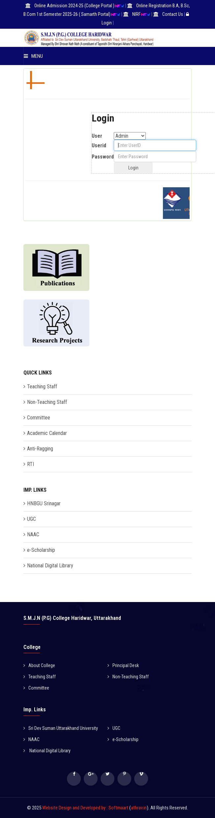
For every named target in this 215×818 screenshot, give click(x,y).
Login (107, 22)
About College (39, 665)
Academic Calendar (47, 433)
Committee (38, 417)
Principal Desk (123, 665)
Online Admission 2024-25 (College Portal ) (74, 5)
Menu (33, 56)
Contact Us (172, 14)
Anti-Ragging (40, 448)
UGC (31, 519)
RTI (30, 464)
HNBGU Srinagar (44, 503)
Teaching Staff (42, 386)
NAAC (33, 534)
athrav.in (139, 808)
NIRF (136, 14)
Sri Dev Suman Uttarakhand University (60, 728)
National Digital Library (50, 565)
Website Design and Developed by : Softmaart (85, 808)
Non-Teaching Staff (47, 402)
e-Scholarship (41, 550)
